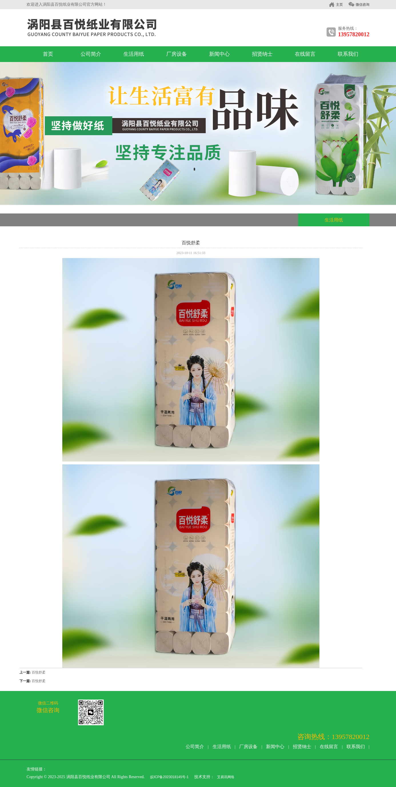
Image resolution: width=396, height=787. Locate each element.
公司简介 (91, 54)
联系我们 (348, 54)
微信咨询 (362, 5)
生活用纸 (133, 54)
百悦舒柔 (38, 672)
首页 (48, 54)
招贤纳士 (262, 54)
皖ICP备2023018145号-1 (169, 777)
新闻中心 (219, 54)
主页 (339, 5)
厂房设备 (176, 54)
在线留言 (305, 54)
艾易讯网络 (225, 777)
